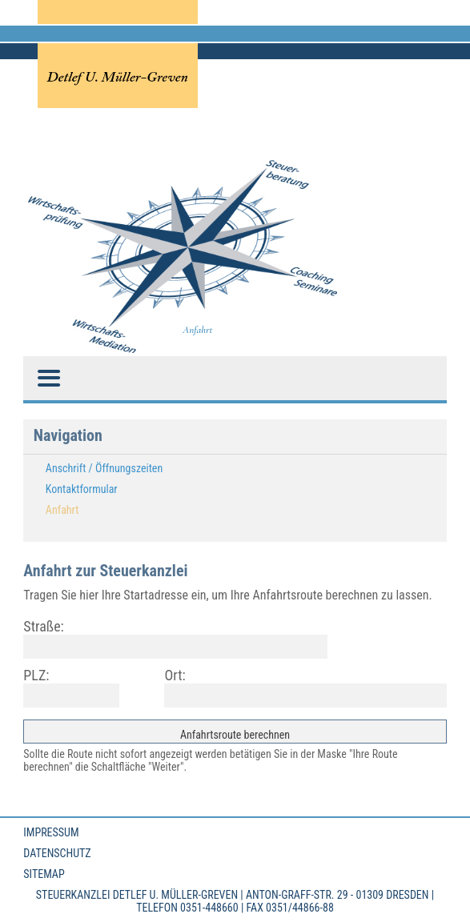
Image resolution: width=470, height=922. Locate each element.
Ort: (174, 675)
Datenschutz (56, 853)
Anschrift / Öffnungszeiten (104, 468)
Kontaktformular (82, 489)
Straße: (43, 626)
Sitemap (43, 874)
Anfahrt (62, 509)
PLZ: (36, 675)
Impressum (50, 832)
